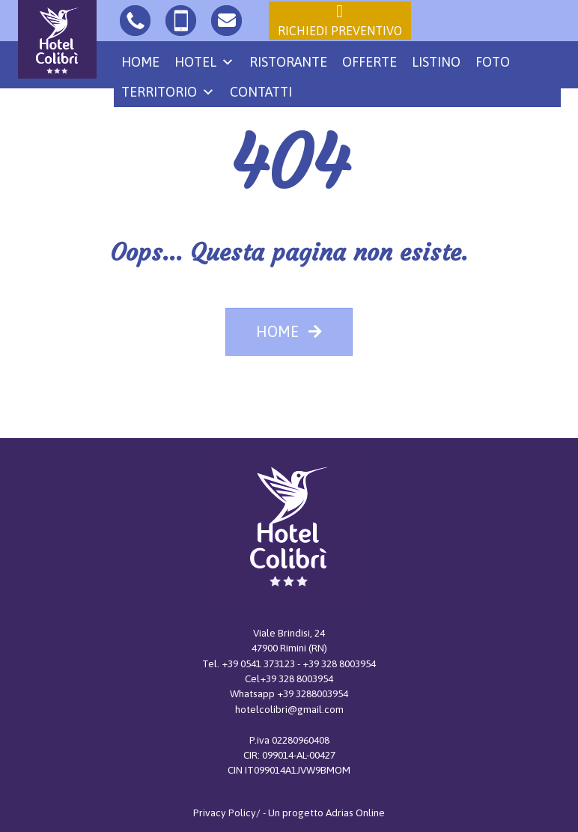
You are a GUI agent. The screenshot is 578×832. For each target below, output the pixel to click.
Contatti (261, 92)
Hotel (204, 62)
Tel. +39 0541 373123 (249, 663)
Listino (436, 62)
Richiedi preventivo (340, 19)
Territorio (168, 92)
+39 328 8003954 (339, 663)
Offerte (369, 62)
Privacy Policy (224, 813)
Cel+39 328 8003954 (289, 678)
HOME (289, 331)
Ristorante (288, 62)
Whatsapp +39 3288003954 (289, 693)
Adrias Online (355, 813)
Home (140, 62)
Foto (492, 62)
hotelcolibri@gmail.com (289, 709)
